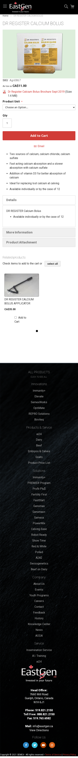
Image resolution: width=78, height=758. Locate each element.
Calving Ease (39, 529)
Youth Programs (39, 595)
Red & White (39, 546)
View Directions (39, 730)
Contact (39, 606)
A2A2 (39, 557)
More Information (19, 232)
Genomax (39, 506)
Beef (39, 445)
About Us (39, 583)
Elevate (39, 396)
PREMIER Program (39, 483)
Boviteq (39, 419)
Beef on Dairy (39, 569)
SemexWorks (39, 402)
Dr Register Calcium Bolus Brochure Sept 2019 (36, 91)
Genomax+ (39, 512)
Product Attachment (21, 242)
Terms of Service (53, 754)
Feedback (39, 612)
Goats (39, 457)
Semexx (39, 517)
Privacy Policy (69, 754)
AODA (39, 635)
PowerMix (39, 523)
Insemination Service (39, 650)
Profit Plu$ (39, 488)
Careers (39, 601)
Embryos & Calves (39, 451)
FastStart (39, 500)
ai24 (39, 434)
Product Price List (39, 462)
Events (39, 589)
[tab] (39, 200)
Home (5, 16)
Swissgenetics (39, 563)
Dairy (39, 439)
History (39, 618)
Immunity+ (39, 390)
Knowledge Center (39, 624)
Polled (39, 552)
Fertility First (39, 494)
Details (11, 200)
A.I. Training (39, 655)
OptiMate (39, 408)
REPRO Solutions (39, 413)
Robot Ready (39, 534)
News (39, 630)
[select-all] (53, 264)
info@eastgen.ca (43, 726)
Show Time (39, 540)
